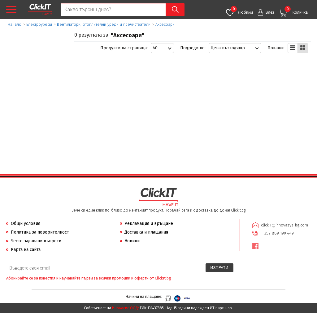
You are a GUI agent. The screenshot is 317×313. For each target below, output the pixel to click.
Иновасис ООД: (125, 308)
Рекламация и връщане (148, 223)
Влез (269, 12)
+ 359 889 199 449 (277, 233)
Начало (14, 24)
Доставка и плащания (146, 232)
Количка (296, 10)
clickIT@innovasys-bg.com (284, 225)
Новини (132, 241)
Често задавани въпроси (36, 241)
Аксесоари (165, 24)
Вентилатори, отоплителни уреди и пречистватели (103, 24)
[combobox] (162, 48)
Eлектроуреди (39, 24)
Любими (242, 10)
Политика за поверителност (40, 232)
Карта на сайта (26, 249)
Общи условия (25, 223)
